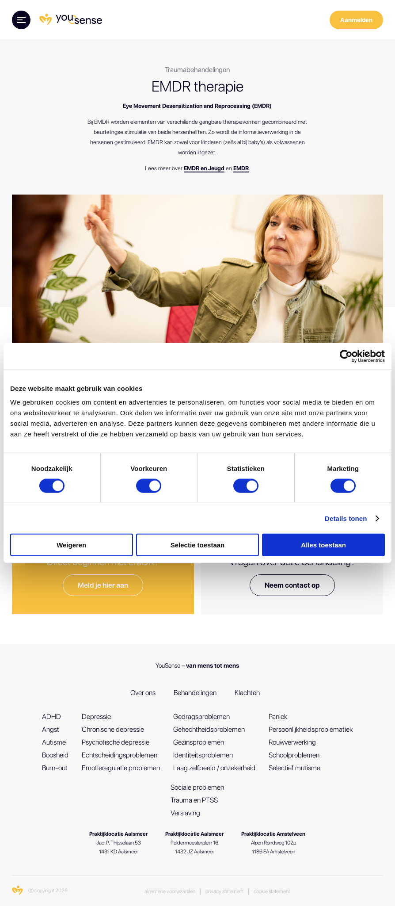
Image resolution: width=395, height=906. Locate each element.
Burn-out (55, 768)
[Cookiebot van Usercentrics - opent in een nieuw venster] (346, 356)
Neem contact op (292, 585)
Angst (50, 729)
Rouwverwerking (292, 742)
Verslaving (185, 813)
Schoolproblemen (294, 755)
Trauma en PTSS (194, 800)
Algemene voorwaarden (169, 891)
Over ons (143, 692)
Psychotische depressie (115, 742)
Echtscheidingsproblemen (119, 755)
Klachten (247, 692)
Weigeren (71, 545)
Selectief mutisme (294, 768)
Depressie (96, 716)
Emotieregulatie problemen (121, 768)
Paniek (278, 716)
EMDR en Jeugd (204, 168)
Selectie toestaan (198, 545)
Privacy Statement (224, 891)
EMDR (241, 168)
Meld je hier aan (103, 585)
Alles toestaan (323, 545)
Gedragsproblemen (201, 716)
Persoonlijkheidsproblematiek (311, 729)
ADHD (51, 716)
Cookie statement (272, 891)
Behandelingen (195, 692)
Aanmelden (356, 19)
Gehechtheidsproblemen (209, 729)
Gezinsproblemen (198, 742)
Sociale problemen (197, 787)
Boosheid (55, 755)
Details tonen (346, 518)
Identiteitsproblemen (203, 755)
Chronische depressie (113, 729)
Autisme (54, 742)
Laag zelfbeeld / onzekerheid (214, 768)
